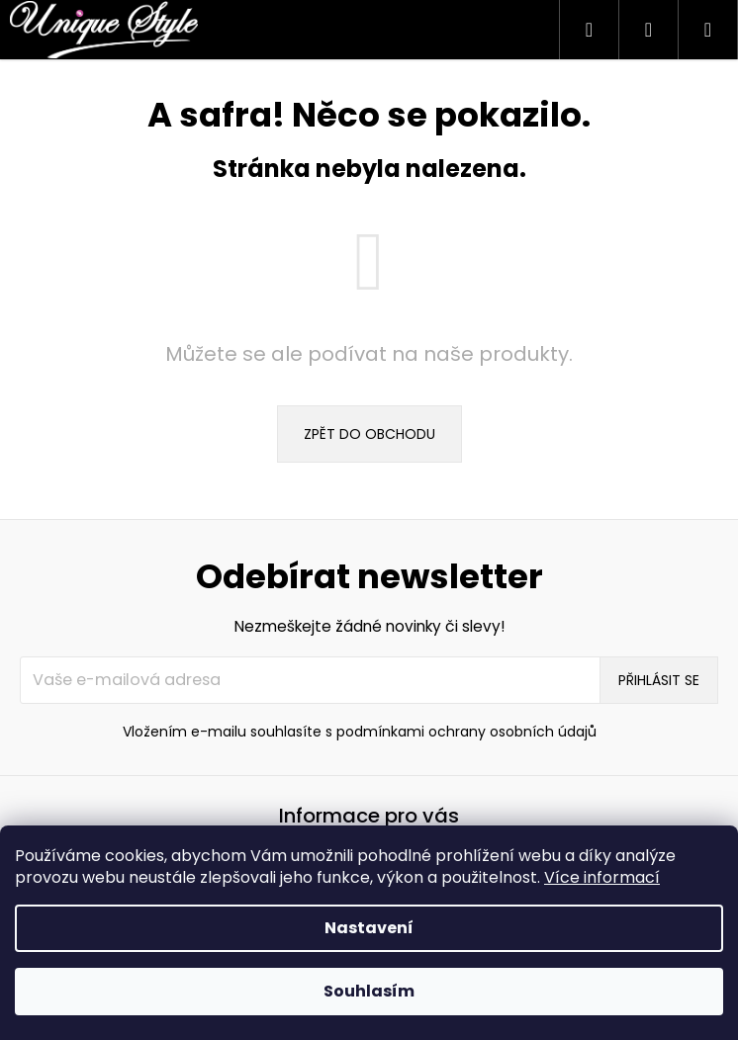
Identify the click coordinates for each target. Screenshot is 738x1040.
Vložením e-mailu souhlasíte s (360, 732)
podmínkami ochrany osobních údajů (466, 731)
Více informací (602, 877)
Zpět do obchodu (369, 434)
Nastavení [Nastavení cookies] (369, 927)
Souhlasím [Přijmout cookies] (369, 991)
